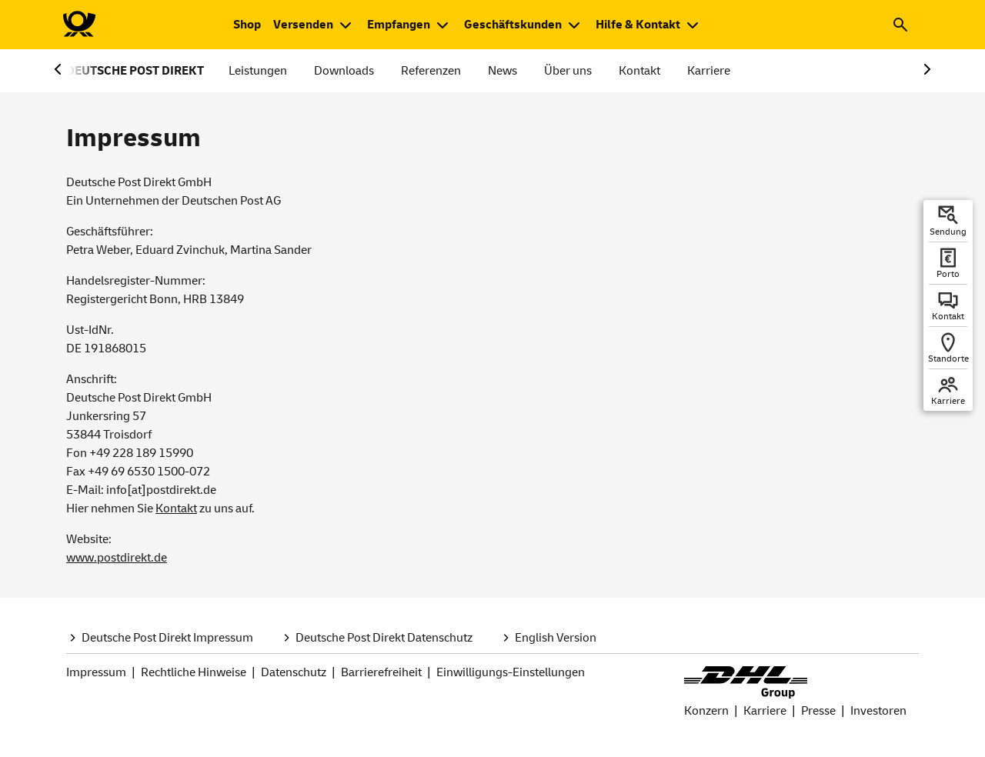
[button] (900, 24)
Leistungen (258, 70)
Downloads (344, 70)
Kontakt (639, 70)
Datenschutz (293, 672)
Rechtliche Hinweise (193, 672)
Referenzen (431, 70)
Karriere (708, 70)
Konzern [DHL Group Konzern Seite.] (706, 711)
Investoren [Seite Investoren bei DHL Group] (878, 711)
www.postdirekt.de (116, 557)
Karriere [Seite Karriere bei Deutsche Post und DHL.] (764, 711)
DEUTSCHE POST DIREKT (135, 70)
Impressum (96, 672)
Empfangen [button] (398, 24)
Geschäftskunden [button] (513, 24)
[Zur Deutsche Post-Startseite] (78, 24)
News (502, 70)
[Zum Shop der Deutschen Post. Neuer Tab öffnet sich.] (247, 24)
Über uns (568, 70)
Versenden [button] (303, 24)
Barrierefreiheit (381, 672)
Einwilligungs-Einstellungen (510, 672)
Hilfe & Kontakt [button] (638, 24)
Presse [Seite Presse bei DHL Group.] (818, 711)
